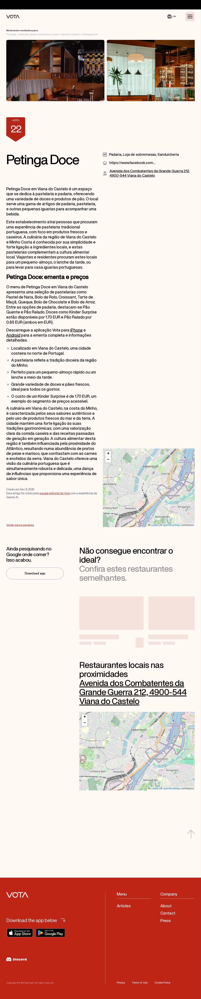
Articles (124, 906)
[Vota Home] (12, 16)
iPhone (76, 330)
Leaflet (153, 525)
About (166, 906)
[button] (108, 454)
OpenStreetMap (171, 525)
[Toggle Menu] (190, 16)
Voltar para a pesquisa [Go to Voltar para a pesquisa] (20, 525)
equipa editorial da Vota (54, 493)
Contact (167, 913)
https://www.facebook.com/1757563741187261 (132, 162)
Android (13, 335)
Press (165, 920)
